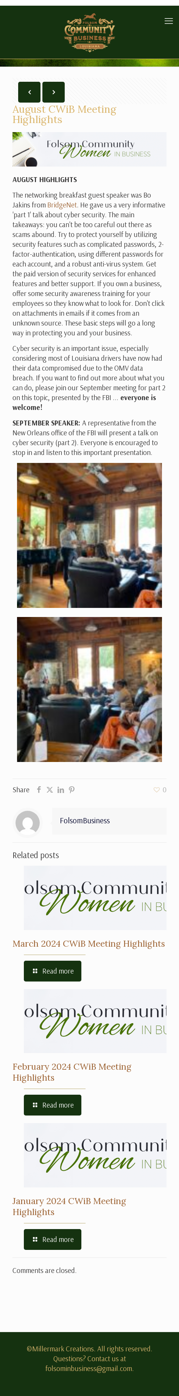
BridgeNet (62, 204)
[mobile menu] (168, 20)
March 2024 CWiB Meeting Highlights (88, 943)
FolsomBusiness (85, 820)
